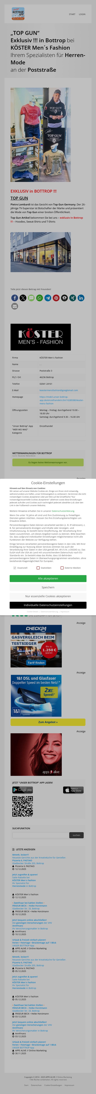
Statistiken (44, 567)
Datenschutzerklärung (63, 511)
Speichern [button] (48, 587)
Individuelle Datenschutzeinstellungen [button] (48, 605)
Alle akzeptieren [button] (48, 578)
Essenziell (20, 567)
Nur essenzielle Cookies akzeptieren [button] (48, 596)
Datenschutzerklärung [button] (49, 612)
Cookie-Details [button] (33, 612)
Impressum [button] (64, 612)
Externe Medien (71, 567)
